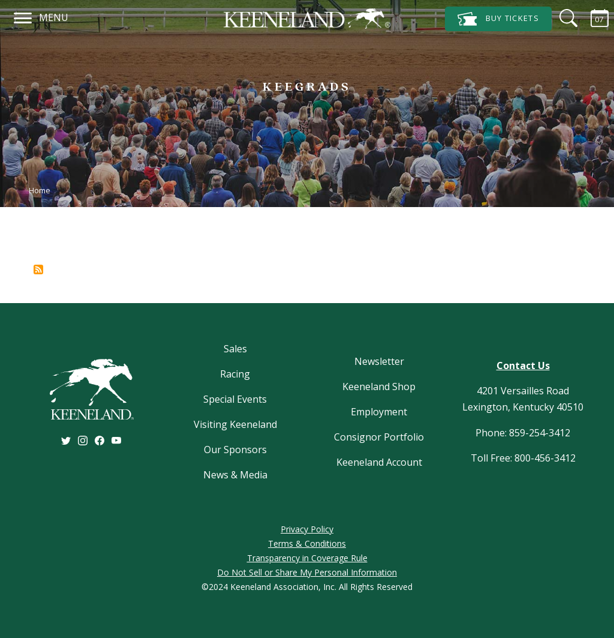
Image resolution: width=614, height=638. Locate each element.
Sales (235, 348)
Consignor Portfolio (379, 437)
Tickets (498, 19)
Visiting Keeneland (235, 424)
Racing (235, 374)
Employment (379, 411)
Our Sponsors (235, 449)
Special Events (235, 399)
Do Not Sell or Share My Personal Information (307, 572)
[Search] (561, 18)
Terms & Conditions (307, 543)
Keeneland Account (379, 462)
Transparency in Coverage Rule (307, 558)
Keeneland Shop (379, 386)
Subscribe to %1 (38, 269)
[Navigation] (23, 16)
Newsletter (379, 361)
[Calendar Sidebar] (592, 18)
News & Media (235, 474)
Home (39, 190)
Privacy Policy (307, 529)
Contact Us (523, 365)
